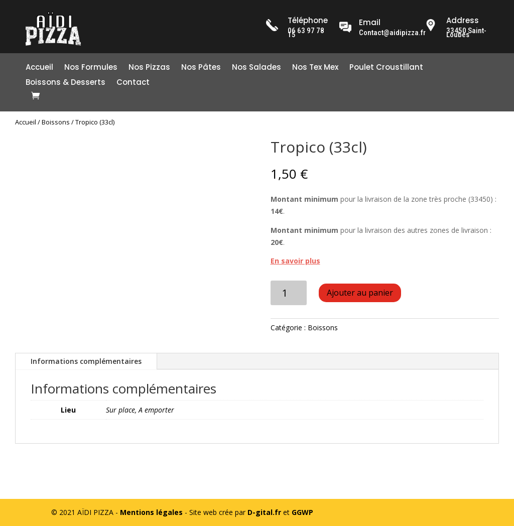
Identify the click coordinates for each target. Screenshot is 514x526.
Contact (133, 83)
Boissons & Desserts (65, 83)
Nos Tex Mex (315, 68)
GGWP (302, 512)
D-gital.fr (264, 512)
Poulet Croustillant (386, 68)
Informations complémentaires (86, 361)
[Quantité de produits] (289, 293)
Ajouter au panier (360, 292)
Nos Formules (90, 68)
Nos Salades (256, 68)
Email (369, 22)
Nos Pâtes (201, 68)
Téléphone (308, 20)
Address (462, 20)
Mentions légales (151, 512)
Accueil (39, 68)
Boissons (56, 121)
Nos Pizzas (149, 68)
